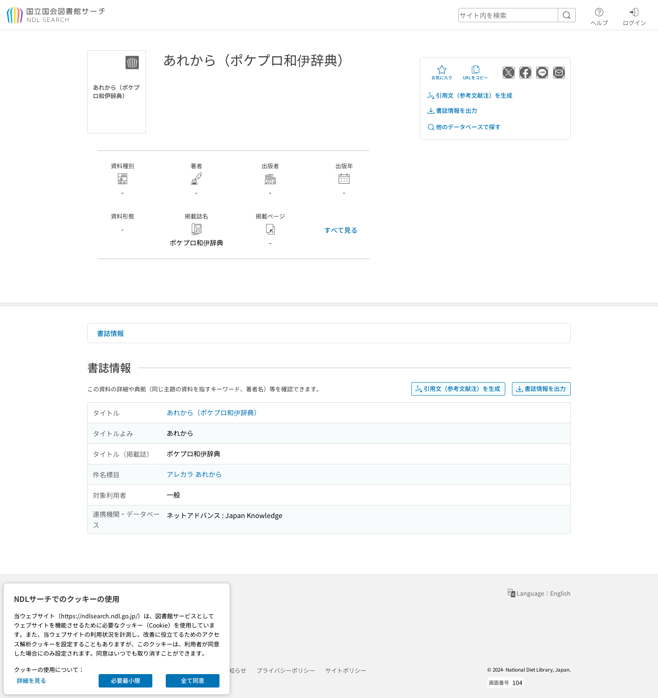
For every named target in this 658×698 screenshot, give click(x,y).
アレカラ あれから (194, 474)
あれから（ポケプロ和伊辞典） (214, 412)
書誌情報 (110, 333)
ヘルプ (599, 15)
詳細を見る (31, 680)
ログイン (634, 15)
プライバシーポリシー (285, 670)
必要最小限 (125, 680)
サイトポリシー (345, 670)
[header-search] (517, 15)
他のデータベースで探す (464, 126)
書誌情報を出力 (452, 110)
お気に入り (441, 73)
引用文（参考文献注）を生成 (469, 95)
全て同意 (192, 680)
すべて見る (341, 230)
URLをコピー (475, 73)
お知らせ (234, 670)
